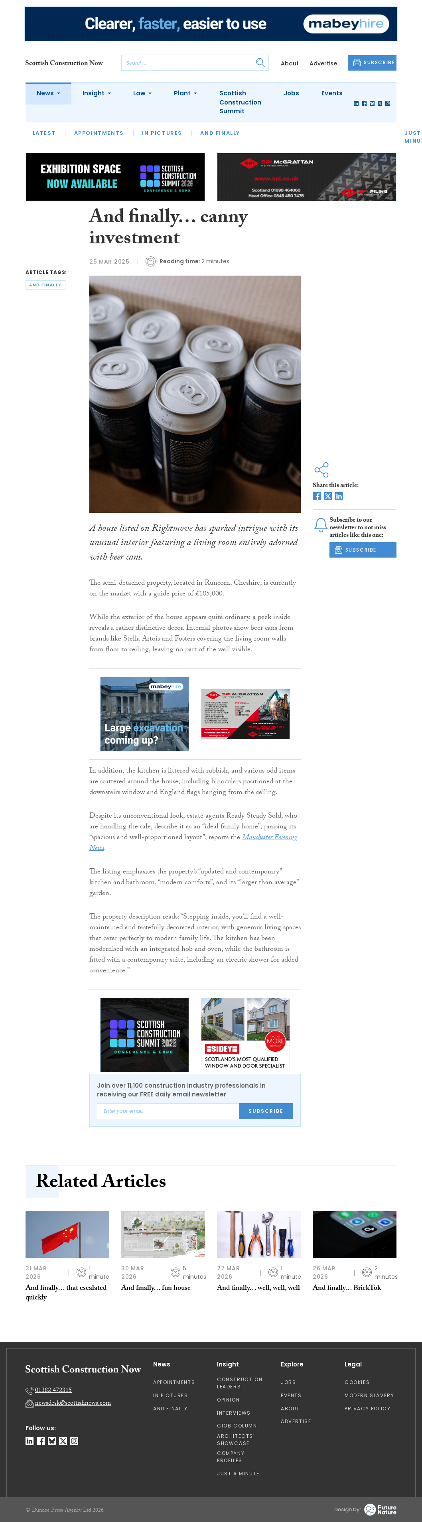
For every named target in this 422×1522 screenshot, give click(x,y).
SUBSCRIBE (374, 62)
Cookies (357, 1382)
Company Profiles (231, 1457)
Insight (94, 93)
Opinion (228, 1399)
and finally (45, 285)
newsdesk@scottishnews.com (73, 1403)
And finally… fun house (156, 1289)
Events (332, 93)
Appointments (99, 133)
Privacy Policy (367, 1408)
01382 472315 (53, 1391)
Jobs (291, 93)
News (46, 93)
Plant (183, 93)
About (290, 63)
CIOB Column (237, 1425)
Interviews (234, 1413)
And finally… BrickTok (347, 1289)
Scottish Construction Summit (240, 102)
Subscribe (266, 1111)
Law (140, 93)
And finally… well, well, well (258, 1289)
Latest (44, 133)
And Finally (220, 133)
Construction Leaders (239, 1383)
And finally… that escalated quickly (66, 1294)
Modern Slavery (369, 1395)
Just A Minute (238, 1473)
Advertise (323, 63)
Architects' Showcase (236, 1440)
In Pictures (162, 133)
